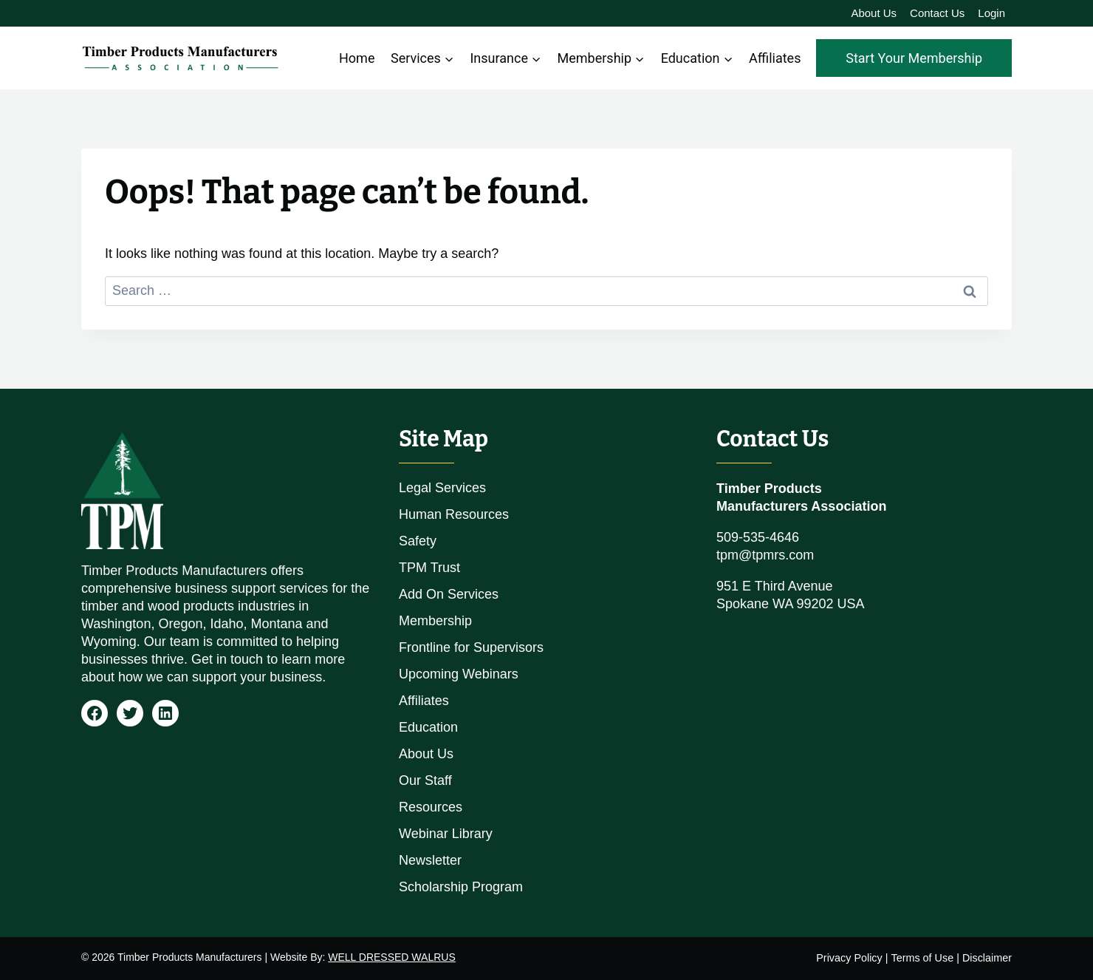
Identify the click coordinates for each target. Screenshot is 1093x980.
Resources (430, 807)
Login (991, 13)
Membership (435, 620)
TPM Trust (429, 567)
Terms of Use (922, 958)
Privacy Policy (849, 958)
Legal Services (442, 487)
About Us (874, 13)
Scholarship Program (461, 886)
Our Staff (425, 780)
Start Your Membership (914, 58)
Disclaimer (987, 958)
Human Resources (454, 514)
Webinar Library (446, 833)
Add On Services (448, 594)
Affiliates (775, 58)
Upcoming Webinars (458, 674)
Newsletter (430, 860)
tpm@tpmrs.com (765, 555)
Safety (417, 541)
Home (356, 58)
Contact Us (937, 13)
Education (428, 727)
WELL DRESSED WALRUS (391, 957)
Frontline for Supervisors (471, 647)
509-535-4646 (757, 537)
